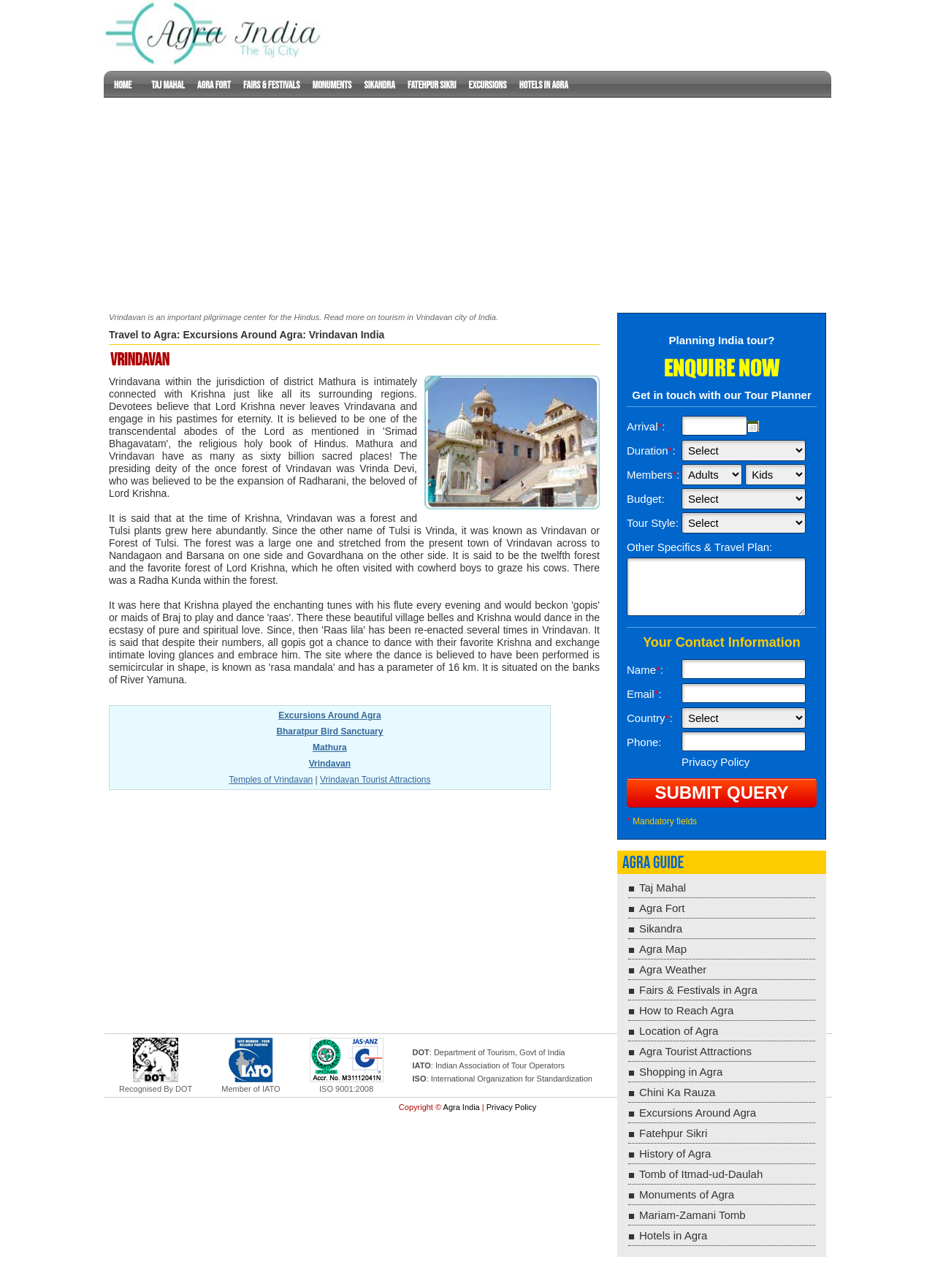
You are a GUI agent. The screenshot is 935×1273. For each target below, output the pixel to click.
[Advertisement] (467, 200)
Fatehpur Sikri (432, 85)
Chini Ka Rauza (677, 1092)
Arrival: (646, 426)
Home (122, 85)
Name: (645, 670)
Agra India (461, 1107)
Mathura (330, 747)
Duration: (651, 450)
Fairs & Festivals (271, 85)
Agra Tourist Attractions (695, 1051)
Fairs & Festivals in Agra (698, 990)
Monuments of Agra (686, 1194)
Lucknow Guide (215, 33)
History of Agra (675, 1153)
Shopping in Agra (680, 1071)
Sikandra (380, 85)
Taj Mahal (167, 85)
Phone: (644, 742)
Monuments (332, 85)
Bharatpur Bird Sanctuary (329, 731)
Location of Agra (678, 1031)
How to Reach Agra (686, 1010)
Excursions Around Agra (242, 335)
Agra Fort (214, 85)
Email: (644, 694)
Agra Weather (672, 969)
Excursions (488, 85)
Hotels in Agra (543, 85)
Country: (650, 718)
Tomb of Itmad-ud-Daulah (701, 1174)
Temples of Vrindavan (271, 780)
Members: (653, 474)
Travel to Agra (143, 335)
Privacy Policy (511, 1107)
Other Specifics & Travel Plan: (699, 547)
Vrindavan (330, 764)
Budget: (646, 499)
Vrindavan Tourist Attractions (375, 780)
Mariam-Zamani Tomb (692, 1215)
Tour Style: (653, 523)
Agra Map (663, 949)
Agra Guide (653, 862)
